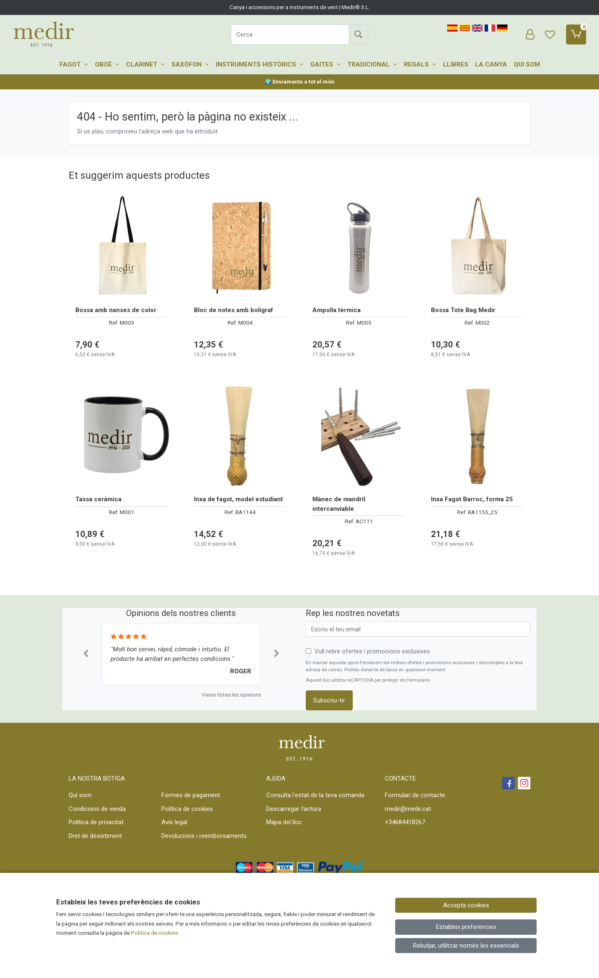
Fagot (73, 64)
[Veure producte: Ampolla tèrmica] (359, 247)
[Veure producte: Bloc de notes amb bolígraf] (240, 247)
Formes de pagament (190, 795)
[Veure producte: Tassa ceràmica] (122, 436)
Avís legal (174, 822)
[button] (85, 654)
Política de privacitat (96, 822)
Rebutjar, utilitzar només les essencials (466, 945)
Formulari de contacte (415, 795)
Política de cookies (187, 809)
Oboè (107, 64)
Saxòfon (190, 64)
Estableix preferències (466, 927)
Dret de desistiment (95, 836)
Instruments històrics (260, 64)
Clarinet (145, 64)
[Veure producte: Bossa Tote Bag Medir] (477, 247)
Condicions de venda (97, 809)
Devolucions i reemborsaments (204, 836)
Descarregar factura (293, 809)
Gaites (325, 64)
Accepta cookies (466, 905)
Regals (420, 64)
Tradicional (372, 64)
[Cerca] (290, 34)
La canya (491, 64)
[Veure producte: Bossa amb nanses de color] (122, 247)
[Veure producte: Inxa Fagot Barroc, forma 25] (477, 436)
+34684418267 (405, 822)
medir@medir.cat (408, 809)
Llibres (455, 64)
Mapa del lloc (284, 822)
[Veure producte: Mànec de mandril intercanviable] (359, 436)
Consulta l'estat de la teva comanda (315, 795)
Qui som (527, 64)
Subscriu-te (329, 700)
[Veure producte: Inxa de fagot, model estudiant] (240, 436)
